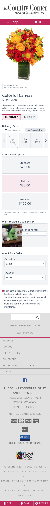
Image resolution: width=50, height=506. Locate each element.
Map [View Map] (25, 503)
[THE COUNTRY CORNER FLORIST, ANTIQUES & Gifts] (25, 14)
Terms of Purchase (33, 490)
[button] (25, 438)
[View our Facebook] (25, 381)
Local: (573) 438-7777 (25, 407)
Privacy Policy (13, 490)
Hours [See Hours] (41, 503)
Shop (12, 22)
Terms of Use (25, 495)
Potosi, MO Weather (12, 481)
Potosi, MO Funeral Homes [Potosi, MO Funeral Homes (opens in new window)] (18, 467)
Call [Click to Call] (8, 503)
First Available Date (35, 130)
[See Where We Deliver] (25, 333)
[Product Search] (25, 317)
